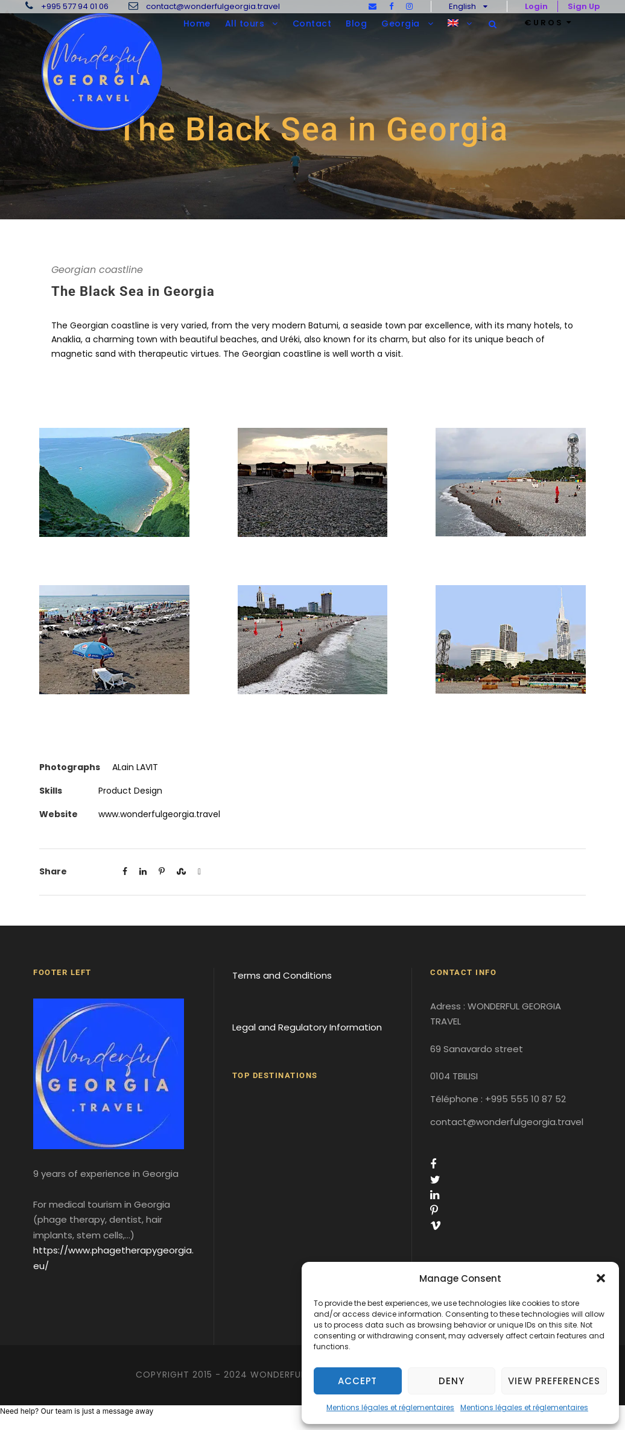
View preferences (554, 1381)
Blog (356, 23)
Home (197, 23)
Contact (312, 23)
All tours (245, 23)
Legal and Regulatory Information (307, 1027)
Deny (451, 1381)
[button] (601, 1278)
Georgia (400, 23)
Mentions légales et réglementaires (390, 1407)
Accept (357, 1381)
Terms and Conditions (282, 975)
